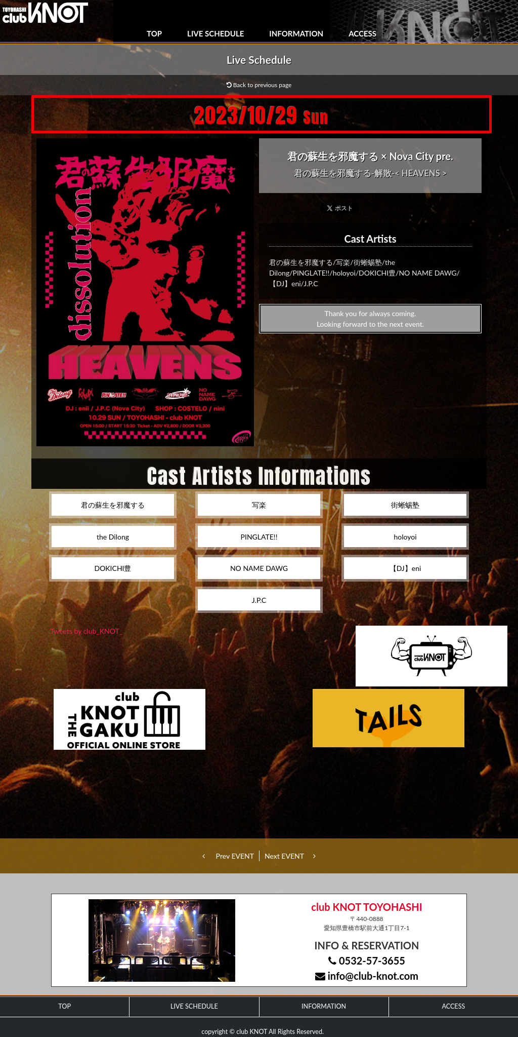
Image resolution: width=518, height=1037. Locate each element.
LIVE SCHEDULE (215, 33)
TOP (154, 33)
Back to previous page (259, 85)
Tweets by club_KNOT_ (86, 631)
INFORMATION (296, 33)
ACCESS (362, 33)
